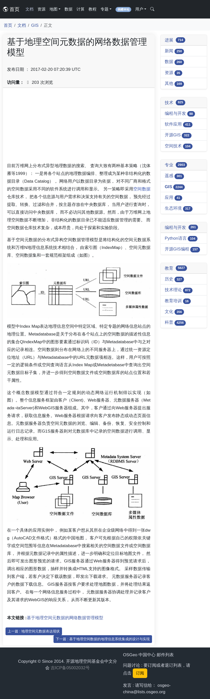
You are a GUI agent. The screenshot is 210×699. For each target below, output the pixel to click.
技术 (175, 102)
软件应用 (178, 124)
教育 (176, 268)
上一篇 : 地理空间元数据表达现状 (34, 631)
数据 (68, 9)
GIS (35, 25)
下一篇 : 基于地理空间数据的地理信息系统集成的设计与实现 (103, 639)
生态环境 (178, 208)
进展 (175, 40)
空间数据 (141, 188)
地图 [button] (54, 9)
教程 (92, 9)
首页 (11, 9)
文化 (174, 312)
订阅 (140, 673)
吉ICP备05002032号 (70, 667)
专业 (176, 165)
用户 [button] (139, 9)
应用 (173, 198)
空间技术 (178, 146)
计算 (80, 9)
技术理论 (178, 290)
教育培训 (178, 301)
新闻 (174, 51)
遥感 (174, 176)
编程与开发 (180, 114)
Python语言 (181, 238)
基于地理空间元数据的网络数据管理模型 (65, 617)
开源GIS (178, 135)
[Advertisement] (78, 127)
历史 (174, 279)
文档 (30, 9)
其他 (174, 84)
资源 (42, 9)
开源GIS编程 (182, 249)
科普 (175, 322)
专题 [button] (104, 9)
